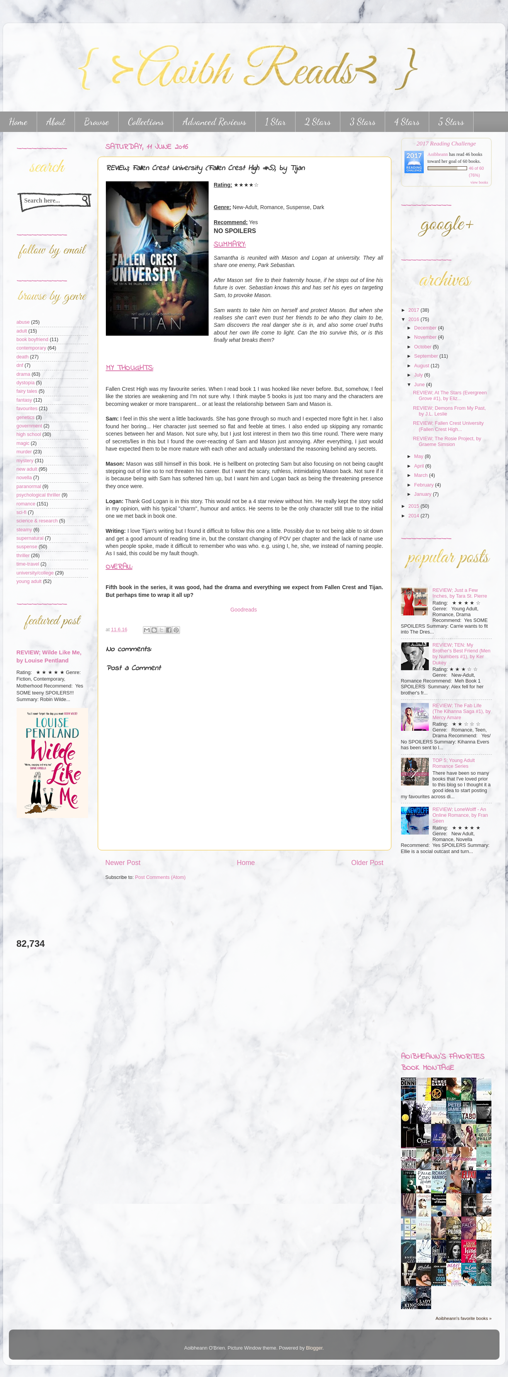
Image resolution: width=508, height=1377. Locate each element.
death (23, 357)
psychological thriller (38, 495)
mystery (25, 460)
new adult (27, 469)
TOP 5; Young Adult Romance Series (454, 763)
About (55, 121)
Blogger (314, 1348)
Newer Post (123, 863)
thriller (23, 555)
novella (24, 477)
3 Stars (362, 121)
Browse (96, 121)
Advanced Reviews (214, 121)
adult (22, 331)
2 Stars (318, 121)
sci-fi (22, 512)
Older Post (367, 863)
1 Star (275, 121)
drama (24, 374)
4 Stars (407, 121)
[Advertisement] (40, 877)
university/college (35, 573)
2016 (414, 319)
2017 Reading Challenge (446, 143)
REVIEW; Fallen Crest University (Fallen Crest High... (448, 426)
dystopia (26, 382)
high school (29, 434)
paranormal (29, 486)
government (29, 426)
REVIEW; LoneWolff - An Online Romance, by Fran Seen (460, 815)
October (423, 347)
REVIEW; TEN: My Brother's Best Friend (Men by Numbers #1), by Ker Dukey (462, 653)
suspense (27, 546)
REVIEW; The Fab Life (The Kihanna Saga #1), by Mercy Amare (462, 711)
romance (26, 504)
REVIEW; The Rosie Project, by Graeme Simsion (447, 441)
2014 (414, 516)
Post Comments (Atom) (160, 877)
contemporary (31, 348)
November (426, 337)
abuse (23, 322)
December (426, 328)
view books (479, 182)
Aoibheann (438, 154)
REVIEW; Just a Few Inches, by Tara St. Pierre (460, 593)
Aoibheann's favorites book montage (442, 1062)
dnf (20, 365)
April (419, 466)
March (421, 475)
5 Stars (451, 121)
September (426, 356)
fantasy (24, 400)
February (424, 485)
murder (24, 451)
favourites (27, 408)
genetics (26, 417)
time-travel (28, 564)
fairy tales (27, 391)
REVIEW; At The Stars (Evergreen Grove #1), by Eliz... (450, 395)
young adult (29, 581)
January (423, 494)
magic (23, 443)
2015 (414, 506)
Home (246, 863)
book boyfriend (33, 339)
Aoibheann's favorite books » (463, 1318)
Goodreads (243, 610)
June (420, 384)
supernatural (30, 538)
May (419, 456)
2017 (414, 310)
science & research (37, 521)
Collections (146, 121)
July (419, 375)
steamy (24, 529)
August (422, 365)
